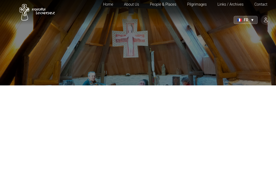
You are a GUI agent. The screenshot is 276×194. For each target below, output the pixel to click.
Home (108, 4)
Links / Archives (231, 4)
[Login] (266, 20)
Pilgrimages (197, 4)
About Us (131, 4)
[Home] (35, 12)
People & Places (163, 4)
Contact (260, 4)
